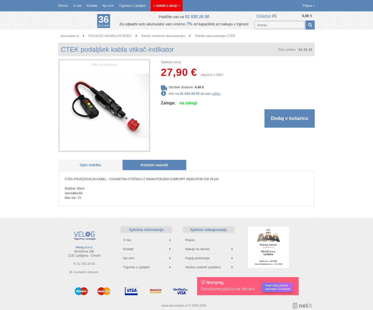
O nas (77, 6)
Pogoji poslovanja (209, 258)
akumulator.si (69, 36)
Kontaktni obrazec (86, 272)
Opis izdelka (90, 165)
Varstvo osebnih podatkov (209, 267)
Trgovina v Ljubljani (132, 6)
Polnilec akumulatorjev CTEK (215, 36)
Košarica (263, 16)
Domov (63, 6)
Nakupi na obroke (209, 249)
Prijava (309, 5)
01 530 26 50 (197, 17)
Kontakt (92, 6)
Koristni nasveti (154, 165)
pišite (216, 94)
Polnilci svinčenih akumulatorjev (163, 36)
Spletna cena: (171, 62)
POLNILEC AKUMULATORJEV (109, 36)
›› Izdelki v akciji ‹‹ (166, 6)
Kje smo (108, 6)
